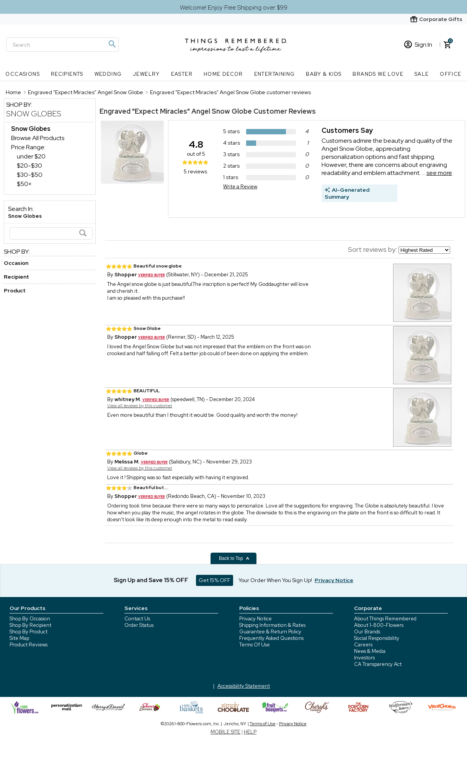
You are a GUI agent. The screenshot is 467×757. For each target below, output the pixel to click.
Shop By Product (28, 631)
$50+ (24, 184)
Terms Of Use (254, 644)
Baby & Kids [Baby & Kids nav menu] (323, 74)
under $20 (31, 156)
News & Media (369, 651)
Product (15, 290)
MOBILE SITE (225, 732)
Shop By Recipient (30, 625)
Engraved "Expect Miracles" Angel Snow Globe (176, 111)
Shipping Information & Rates (272, 625)
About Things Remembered (385, 618)
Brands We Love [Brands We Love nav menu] (378, 74)
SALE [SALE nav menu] (422, 74)
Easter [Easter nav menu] (182, 74)
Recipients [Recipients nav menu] (67, 74)
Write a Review (240, 186)
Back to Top (234, 558)
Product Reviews (28, 644)
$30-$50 (29, 175)
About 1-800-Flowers (378, 625)
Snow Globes (33, 114)
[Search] (62, 45)
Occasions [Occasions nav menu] (22, 74)
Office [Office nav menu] (450, 74)
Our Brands (367, 631)
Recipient (16, 276)
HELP (250, 732)
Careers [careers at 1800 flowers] (363, 644)
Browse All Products (37, 138)
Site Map (19, 638)
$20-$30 (29, 166)
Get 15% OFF (214, 580)
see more (439, 173)
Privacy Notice (255, 618)
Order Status (138, 625)
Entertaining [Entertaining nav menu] (274, 74)
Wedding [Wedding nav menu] (108, 74)
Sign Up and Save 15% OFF (151, 580)
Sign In (418, 45)
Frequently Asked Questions (271, 638)
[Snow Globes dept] (31, 129)
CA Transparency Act (378, 664)
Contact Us (137, 618)
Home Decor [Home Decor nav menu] (223, 74)
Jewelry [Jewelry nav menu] (146, 74)
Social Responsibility (376, 638)
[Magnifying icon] (112, 44)
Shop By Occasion (30, 618)
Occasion (16, 262)
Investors (364, 657)
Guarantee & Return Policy (270, 631)
